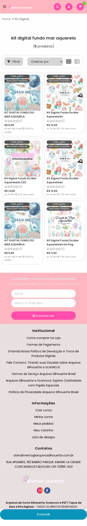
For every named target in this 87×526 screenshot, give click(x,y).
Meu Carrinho (43, 430)
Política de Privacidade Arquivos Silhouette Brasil (43, 392)
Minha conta (43, 417)
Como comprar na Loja (43, 338)
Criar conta (43, 410)
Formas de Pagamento (43, 345)
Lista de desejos (43, 437)
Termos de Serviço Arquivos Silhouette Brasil (43, 374)
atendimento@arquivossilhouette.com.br (44, 455)
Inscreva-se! (43, 316)
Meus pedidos (43, 424)
